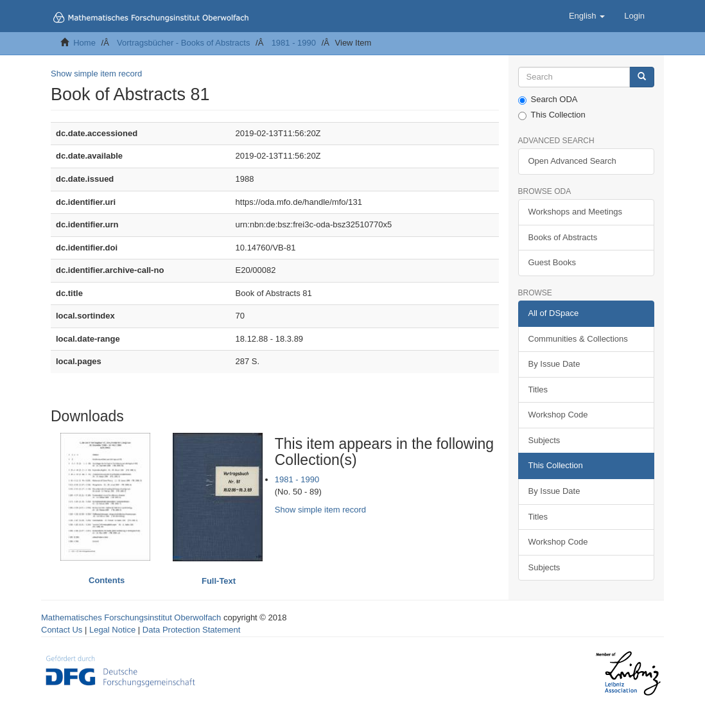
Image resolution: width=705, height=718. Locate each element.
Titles (538, 389)
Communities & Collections (578, 339)
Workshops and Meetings (575, 211)
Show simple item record (96, 73)
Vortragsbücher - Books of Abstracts (183, 43)
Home (84, 43)
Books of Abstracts (563, 237)
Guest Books (552, 262)
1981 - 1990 (294, 43)
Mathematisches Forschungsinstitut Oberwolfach (131, 617)
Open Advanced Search (572, 161)
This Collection (552, 115)
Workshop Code (558, 414)
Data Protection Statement (191, 630)
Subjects (544, 440)
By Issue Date (554, 364)
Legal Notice (112, 630)
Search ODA (548, 99)
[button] (586, 16)
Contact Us (61, 630)
